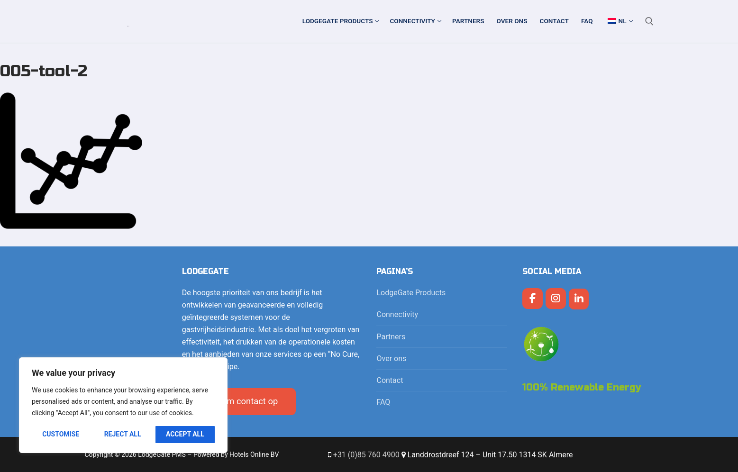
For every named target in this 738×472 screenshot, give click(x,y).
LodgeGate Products (411, 292)
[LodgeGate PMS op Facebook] (532, 298)
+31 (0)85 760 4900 (366, 454)
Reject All (122, 434)
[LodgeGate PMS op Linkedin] (579, 299)
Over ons (391, 358)
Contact (389, 380)
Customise (60, 434)
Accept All (185, 434)
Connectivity (398, 314)
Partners (390, 336)
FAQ (383, 402)
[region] (123, 405)
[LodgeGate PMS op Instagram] (556, 298)
